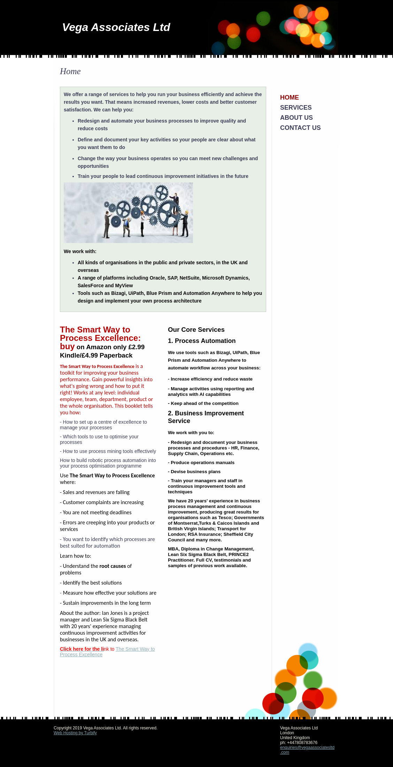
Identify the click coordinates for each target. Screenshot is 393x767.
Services (296, 107)
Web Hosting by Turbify (75, 732)
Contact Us (300, 127)
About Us (296, 117)
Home (289, 97)
